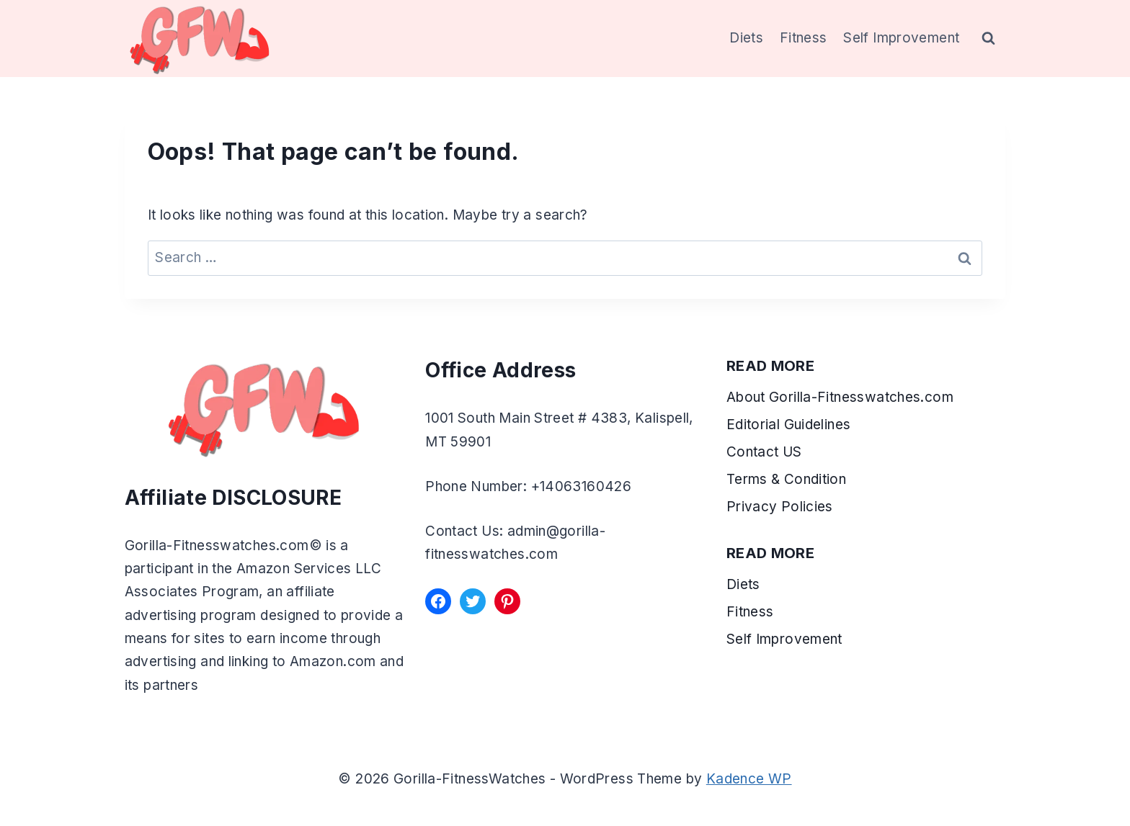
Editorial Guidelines (788, 424)
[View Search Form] (988, 39)
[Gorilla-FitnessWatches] (200, 38)
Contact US (764, 452)
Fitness (803, 38)
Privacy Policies (779, 506)
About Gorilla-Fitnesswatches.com (839, 397)
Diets (746, 38)
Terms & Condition (788, 479)
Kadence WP (749, 779)
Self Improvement (901, 38)
